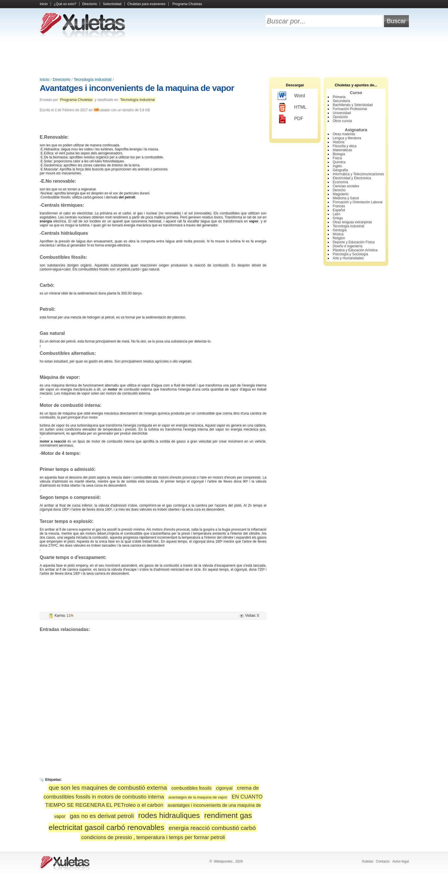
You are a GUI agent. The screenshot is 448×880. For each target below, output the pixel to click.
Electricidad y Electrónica (352, 178)
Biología (339, 154)
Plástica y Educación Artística (355, 250)
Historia (338, 142)
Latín (336, 214)
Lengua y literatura (347, 138)
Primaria (339, 97)
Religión (339, 238)
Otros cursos (342, 121)
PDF (290, 119)
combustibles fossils (191, 788)
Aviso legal (400, 861)
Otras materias (344, 134)
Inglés (337, 166)
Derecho (339, 190)
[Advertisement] (224, 57)
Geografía (340, 170)
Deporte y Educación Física (354, 242)
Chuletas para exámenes (146, 4)
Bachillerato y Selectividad (353, 105)
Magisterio (340, 194)
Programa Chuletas (187, 4)
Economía (340, 182)
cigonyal (224, 788)
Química (339, 162)
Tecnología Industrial (92, 79)
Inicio (44, 4)
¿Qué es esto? (65, 4)
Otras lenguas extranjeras (352, 222)
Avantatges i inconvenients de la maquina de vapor (137, 88)
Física (337, 158)
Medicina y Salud (346, 198)
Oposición (340, 117)
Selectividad (112, 4)
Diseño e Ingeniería (347, 246)
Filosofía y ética (344, 146)
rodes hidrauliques (169, 815)
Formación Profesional (350, 109)
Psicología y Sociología (350, 254)
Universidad (342, 113)
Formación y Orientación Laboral (357, 202)
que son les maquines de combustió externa (108, 787)
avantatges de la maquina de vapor (197, 797)
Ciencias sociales (346, 186)
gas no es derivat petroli (102, 816)
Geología (340, 230)
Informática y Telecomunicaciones (358, 174)
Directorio (89, 4)
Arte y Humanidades (348, 258)
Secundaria (341, 101)
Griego (338, 218)
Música (338, 234)
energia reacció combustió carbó (212, 828)
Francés (339, 206)
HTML (292, 107)
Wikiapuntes (223, 861)
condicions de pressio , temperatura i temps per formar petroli (153, 837)
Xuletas (367, 861)
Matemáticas (342, 150)
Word (291, 96)
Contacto (383, 861)
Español (339, 210)
